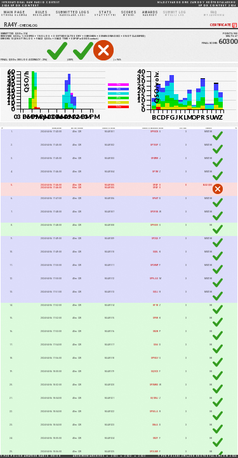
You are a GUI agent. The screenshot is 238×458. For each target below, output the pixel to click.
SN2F (155, 438)
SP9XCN (154, 131)
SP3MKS (154, 385)
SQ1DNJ (154, 398)
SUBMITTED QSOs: (14, 33)
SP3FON (154, 212)
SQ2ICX (154, 371)
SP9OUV (154, 225)
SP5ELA (154, 411)
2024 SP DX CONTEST (31, 4)
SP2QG (155, 238)
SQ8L (155, 252)
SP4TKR (154, 158)
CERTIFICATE (224, 25)
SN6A (155, 425)
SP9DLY (154, 358)
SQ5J (155, 292)
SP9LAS (154, 278)
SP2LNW (154, 451)
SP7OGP (154, 145)
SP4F (155, 185)
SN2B (155, 331)
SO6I (156, 345)
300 (19, 60)
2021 (115, 456)
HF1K (155, 305)
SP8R (155, 318)
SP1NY (155, 171)
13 (12, 39)
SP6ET (155, 198)
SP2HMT (154, 265)
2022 (128, 456)
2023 (142, 456)
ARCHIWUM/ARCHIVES (89, 456)
